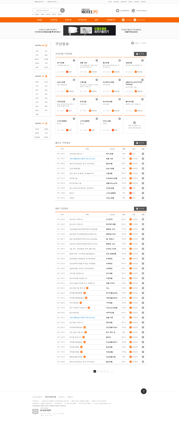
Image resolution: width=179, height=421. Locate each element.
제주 (46, 110)
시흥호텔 (83, 82)
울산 (37, 90)
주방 (46, 63)
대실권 (37, 129)
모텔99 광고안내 (52, 2)
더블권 (46, 129)
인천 (46, 86)
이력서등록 (141, 20)
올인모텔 (106, 63)
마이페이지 (111, 20)
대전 (46, 102)
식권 (46, 133)
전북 (37, 102)
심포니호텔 (61, 82)
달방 (96, 20)
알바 (37, 67)
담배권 (46, 137)
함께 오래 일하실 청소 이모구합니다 (111, 66)
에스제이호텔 (107, 101)
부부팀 (37, 14)
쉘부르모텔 (130, 101)
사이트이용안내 (141, 10)
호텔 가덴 (83, 63)
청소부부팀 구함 (131, 87)
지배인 (37, 63)
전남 (46, 98)
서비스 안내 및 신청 (134, 128)
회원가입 (116, 2)
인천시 (60, 14)
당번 (37, 51)
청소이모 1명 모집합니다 (134, 65)
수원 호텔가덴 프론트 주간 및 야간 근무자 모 (89, 66)
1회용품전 (37, 137)
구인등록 (129, 20)
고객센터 (136, 2)
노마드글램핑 (62, 121)
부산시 (54, 14)
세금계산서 (124, 2)
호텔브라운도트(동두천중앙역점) (134, 83)
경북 (46, 94)
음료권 (37, 133)
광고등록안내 (124, 10)
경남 (46, 90)
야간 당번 (106, 104)
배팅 (46, 55)
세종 (37, 114)
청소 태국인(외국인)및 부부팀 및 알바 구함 (65, 105)
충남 (37, 106)
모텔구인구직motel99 (88, 9)
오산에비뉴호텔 (108, 82)
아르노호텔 (107, 121)
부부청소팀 (106, 85)
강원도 (37, 110)
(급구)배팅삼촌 (62, 85)
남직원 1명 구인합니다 (133, 104)
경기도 (48, 14)
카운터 (105, 123)
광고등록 (141, 54)
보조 (46, 51)
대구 (37, 94)
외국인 (46, 67)
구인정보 (53, 20)
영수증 (130, 2)
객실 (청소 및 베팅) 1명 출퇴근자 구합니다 (89, 85)
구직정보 (68, 20)
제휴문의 (70, 397)
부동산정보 (82, 20)
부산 (37, 86)
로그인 (110, 2)
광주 (37, 98)
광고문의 (143, 2)
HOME (39, 20)
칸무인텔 (83, 101)
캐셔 (37, 55)
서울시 (43, 14)
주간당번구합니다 (63, 65)
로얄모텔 (129, 63)
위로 (142, 389)
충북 (46, 106)
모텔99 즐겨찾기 (39, 2)
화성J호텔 (60, 63)
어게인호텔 (61, 101)
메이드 (37, 59)
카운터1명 (83, 104)
